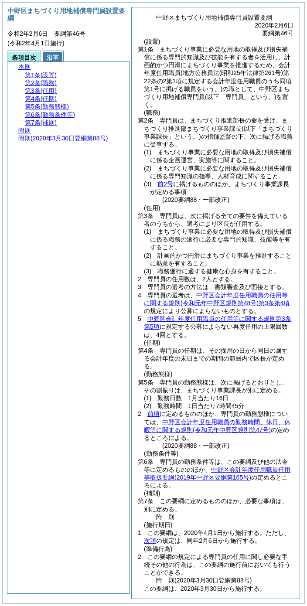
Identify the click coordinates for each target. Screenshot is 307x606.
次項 (150, 540)
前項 (153, 413)
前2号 (165, 183)
